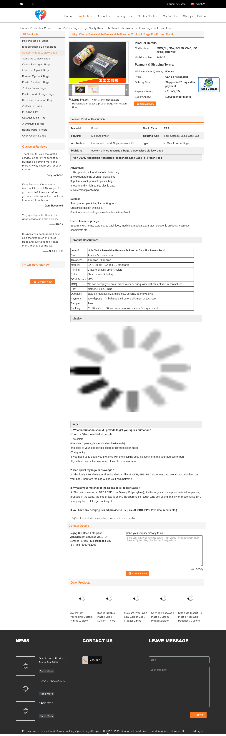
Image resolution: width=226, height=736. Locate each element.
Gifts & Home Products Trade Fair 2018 (52, 660)
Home (68, 16)
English (199, 3)
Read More (46, 671)
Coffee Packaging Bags (36, 64)
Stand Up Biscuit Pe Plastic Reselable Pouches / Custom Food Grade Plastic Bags (190, 620)
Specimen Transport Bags (37, 99)
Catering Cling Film (33, 117)
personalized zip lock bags (123, 518)
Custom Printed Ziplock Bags (61, 28)
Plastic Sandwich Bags (35, 82)
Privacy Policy (30, 730)
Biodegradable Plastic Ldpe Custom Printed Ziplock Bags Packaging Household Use (106, 622)
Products (83, 16)
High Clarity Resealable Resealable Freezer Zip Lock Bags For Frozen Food (99, 103)
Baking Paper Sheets (34, 129)
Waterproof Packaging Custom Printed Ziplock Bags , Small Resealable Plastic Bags (81, 622)
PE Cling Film (30, 111)
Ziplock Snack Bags (34, 88)
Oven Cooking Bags (34, 135)
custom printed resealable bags (92, 518)
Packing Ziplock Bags (35, 40)
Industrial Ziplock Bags (35, 70)
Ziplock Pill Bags (32, 105)
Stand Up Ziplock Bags (36, 58)
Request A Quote (175, 3)
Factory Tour (124, 16)
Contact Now (147, 103)
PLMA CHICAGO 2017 (52, 680)
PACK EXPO (46, 703)
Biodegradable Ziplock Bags (39, 46)
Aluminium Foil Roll (33, 123)
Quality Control (147, 16)
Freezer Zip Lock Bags (35, 76)
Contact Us (170, 16)
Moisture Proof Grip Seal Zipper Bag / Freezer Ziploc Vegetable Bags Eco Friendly (135, 620)
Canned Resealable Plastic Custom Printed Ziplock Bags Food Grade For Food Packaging (163, 622)
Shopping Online (194, 16)
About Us (104, 16)
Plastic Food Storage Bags (38, 94)
